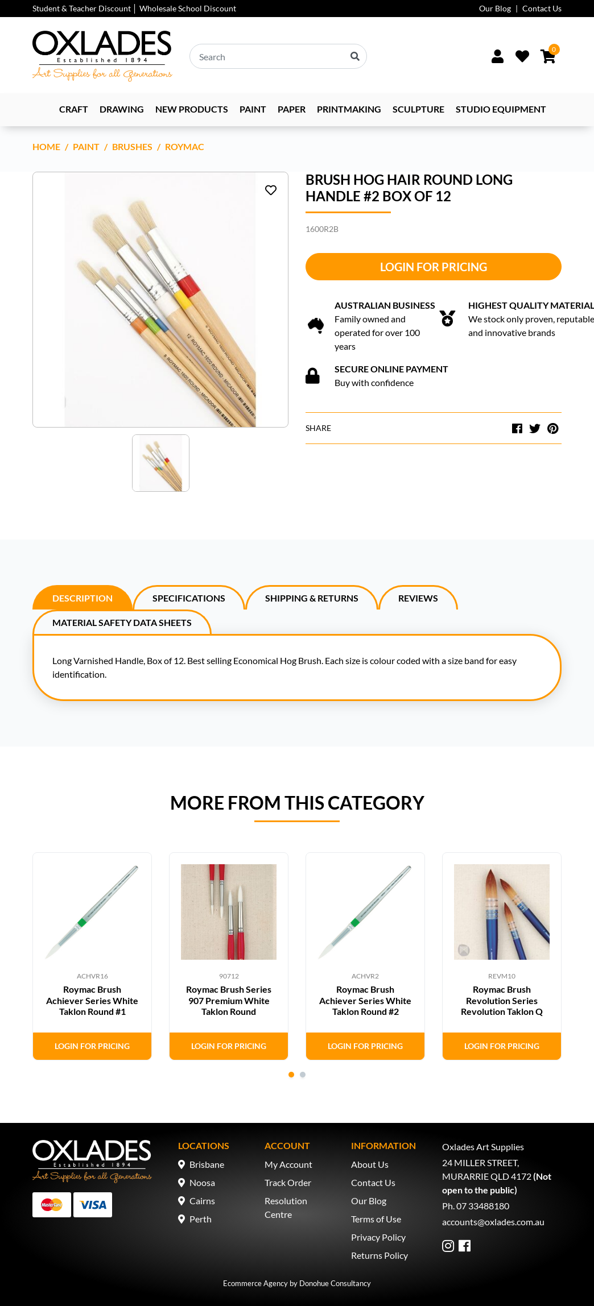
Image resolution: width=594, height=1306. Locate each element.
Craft (73, 108)
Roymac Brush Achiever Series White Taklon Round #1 (92, 1000)
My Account (288, 1164)
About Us (370, 1164)
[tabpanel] (92, 956)
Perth (200, 1218)
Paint (253, 108)
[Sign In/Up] (497, 56)
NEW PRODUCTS (191, 108)
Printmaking (349, 108)
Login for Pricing (433, 266)
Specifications (188, 597)
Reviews (418, 597)
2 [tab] (303, 1074)
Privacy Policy (378, 1237)
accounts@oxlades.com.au (493, 1221)
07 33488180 (482, 1205)
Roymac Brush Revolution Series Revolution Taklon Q (502, 1000)
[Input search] (278, 56)
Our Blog (495, 8)
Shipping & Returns (311, 597)
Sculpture (418, 108)
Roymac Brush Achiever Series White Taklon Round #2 (365, 1000)
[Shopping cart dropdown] (548, 56)
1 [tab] (291, 1074)
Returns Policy (379, 1255)
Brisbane (206, 1164)
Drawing (122, 108)
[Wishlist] (522, 56)
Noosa (202, 1182)
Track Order (288, 1182)
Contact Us (542, 8)
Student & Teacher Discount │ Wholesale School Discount (134, 8)
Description (82, 597)
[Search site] (355, 56)
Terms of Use (376, 1218)
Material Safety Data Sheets (122, 622)
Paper (292, 108)
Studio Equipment (501, 108)
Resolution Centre (286, 1207)
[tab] (82, 597)
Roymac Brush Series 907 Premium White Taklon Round (228, 1000)
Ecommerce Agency (255, 1283)
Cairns (202, 1200)
